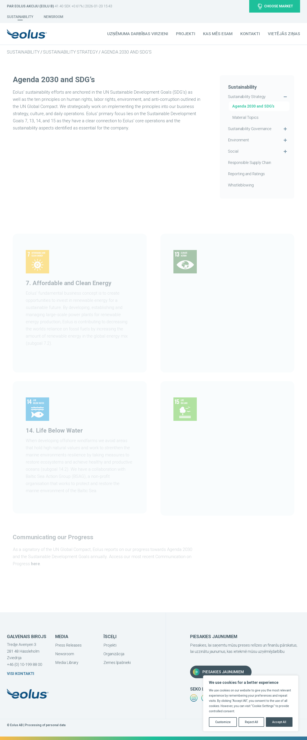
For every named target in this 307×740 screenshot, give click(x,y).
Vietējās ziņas (284, 33)
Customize (223, 722)
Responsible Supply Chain (249, 162)
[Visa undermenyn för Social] (285, 151)
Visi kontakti (20, 673)
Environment (238, 140)
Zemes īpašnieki (117, 662)
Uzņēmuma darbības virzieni (137, 33)
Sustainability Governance (249, 128)
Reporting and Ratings (246, 174)
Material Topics (245, 117)
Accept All (279, 722)
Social (233, 151)
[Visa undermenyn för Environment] (285, 140)
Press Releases (68, 645)
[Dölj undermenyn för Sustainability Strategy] (285, 96)
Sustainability (20, 17)
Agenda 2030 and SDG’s (126, 52)
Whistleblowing (241, 185)
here (35, 563)
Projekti (185, 33)
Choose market (275, 6)
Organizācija (113, 654)
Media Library (66, 662)
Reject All (251, 722)
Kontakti (250, 33)
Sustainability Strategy (70, 52)
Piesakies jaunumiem (218, 671)
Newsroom (53, 17)
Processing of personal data (45, 725)
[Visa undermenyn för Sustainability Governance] (285, 128)
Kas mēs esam (218, 33)
